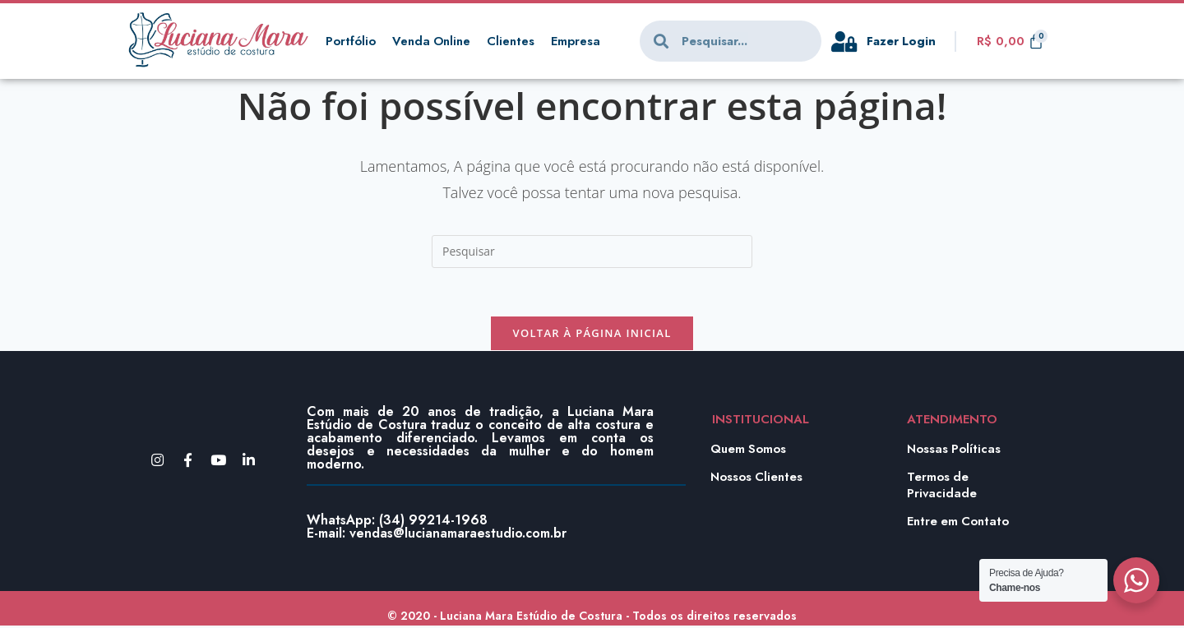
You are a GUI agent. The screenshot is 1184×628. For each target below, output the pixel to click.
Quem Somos (749, 450)
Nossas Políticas (954, 450)
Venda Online (432, 41)
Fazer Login (902, 41)
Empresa (577, 41)
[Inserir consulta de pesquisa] (592, 251)
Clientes (512, 41)
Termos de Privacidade (942, 486)
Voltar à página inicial (591, 334)
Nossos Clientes (757, 478)
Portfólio (351, 41)
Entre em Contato (959, 523)
